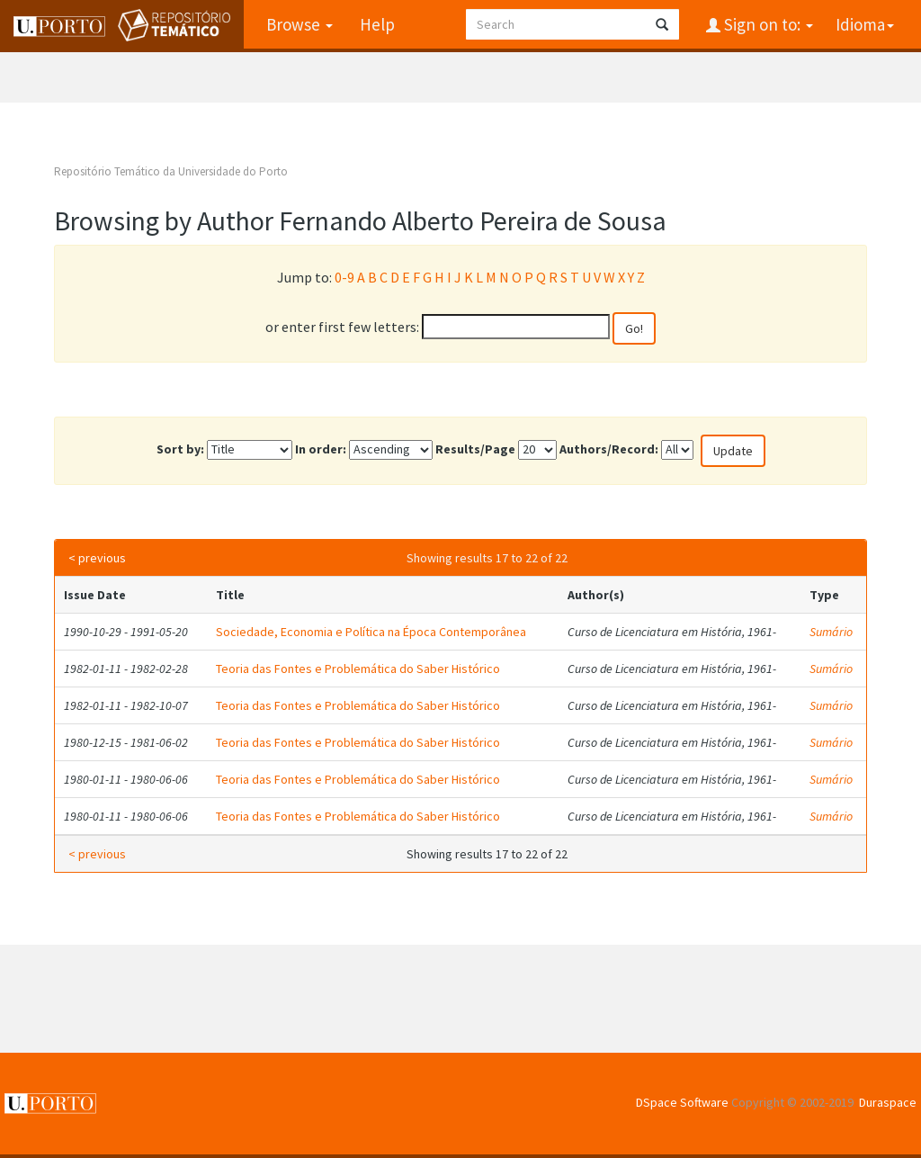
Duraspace (888, 1102)
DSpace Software (682, 1102)
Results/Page (475, 449)
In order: (320, 449)
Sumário (831, 632)
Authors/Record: (608, 449)
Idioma (865, 24)
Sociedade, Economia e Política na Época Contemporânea (371, 632)
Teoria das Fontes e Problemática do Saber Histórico (358, 668)
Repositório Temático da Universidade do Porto (171, 171)
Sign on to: (766, 24)
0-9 (344, 277)
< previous (97, 558)
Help (377, 24)
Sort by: (180, 449)
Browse (299, 24)
